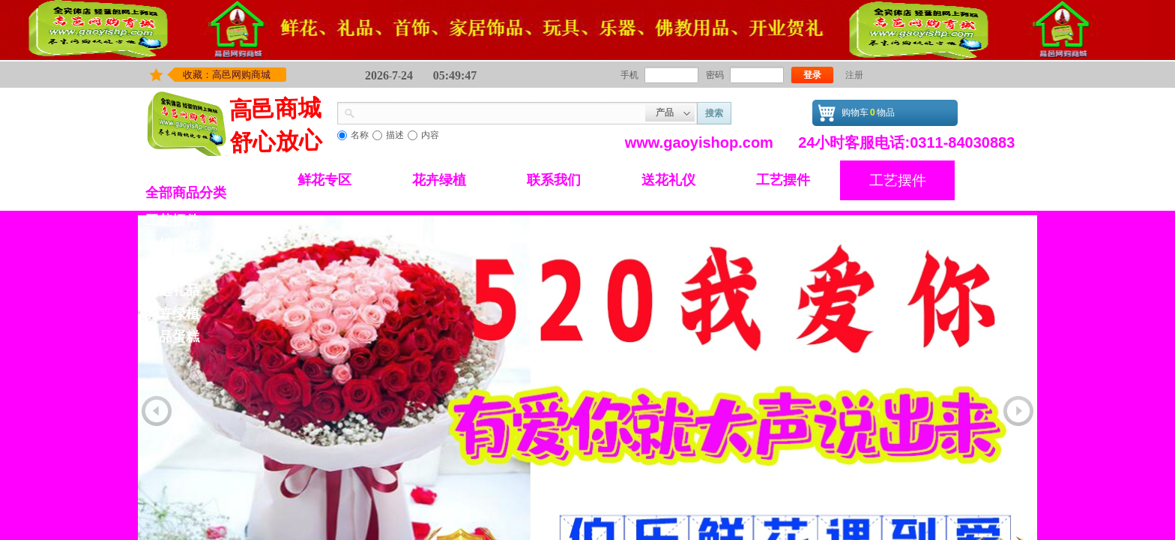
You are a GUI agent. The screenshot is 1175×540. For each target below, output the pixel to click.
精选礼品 (172, 290)
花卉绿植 (439, 180)
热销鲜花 (172, 243)
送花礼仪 (668, 180)
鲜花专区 (324, 180)
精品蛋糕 (172, 336)
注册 (854, 75)
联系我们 (554, 180)
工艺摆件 (783, 180)
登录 (812, 75)
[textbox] (500, 112)
